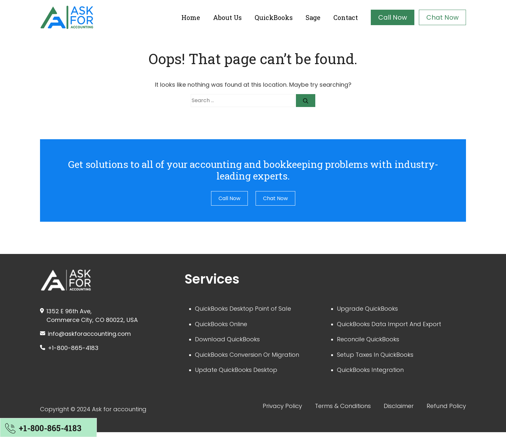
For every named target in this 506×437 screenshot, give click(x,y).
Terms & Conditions (333, 410)
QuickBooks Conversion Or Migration (252, 357)
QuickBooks (274, 17)
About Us (227, 17)
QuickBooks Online (224, 325)
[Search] (305, 100)
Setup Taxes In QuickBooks (378, 357)
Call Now (392, 17)
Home (190, 17)
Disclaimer (393, 410)
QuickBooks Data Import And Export (393, 325)
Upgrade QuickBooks (370, 309)
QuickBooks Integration (373, 373)
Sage (313, 17)
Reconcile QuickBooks (371, 341)
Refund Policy (444, 410)
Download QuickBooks (230, 341)
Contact (345, 17)
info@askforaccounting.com (94, 334)
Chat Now (442, 17)
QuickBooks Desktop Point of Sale (247, 309)
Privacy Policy (267, 410)
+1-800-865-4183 (75, 349)
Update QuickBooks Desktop (240, 373)
